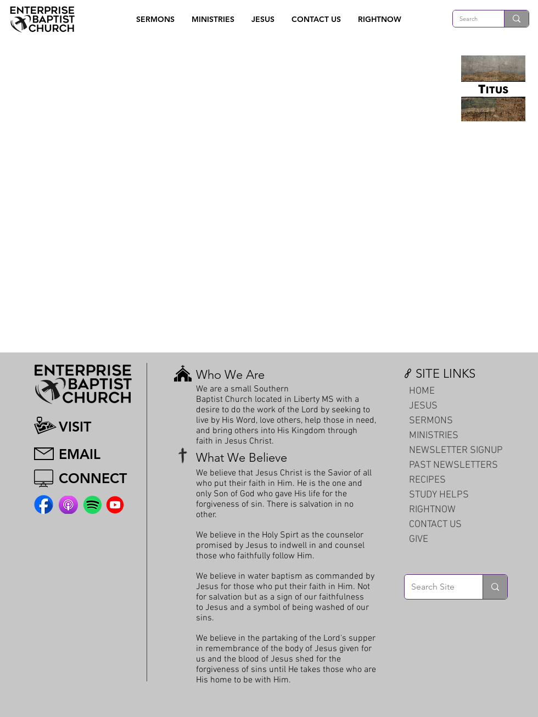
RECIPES (427, 480)
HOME (422, 391)
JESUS (423, 406)
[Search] (470, 18)
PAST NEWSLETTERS (453, 465)
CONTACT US (435, 524)
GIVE (418, 539)
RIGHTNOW (432, 510)
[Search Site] (435, 587)
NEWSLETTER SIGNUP (456, 450)
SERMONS (431, 421)
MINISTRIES (433, 435)
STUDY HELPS (439, 495)
